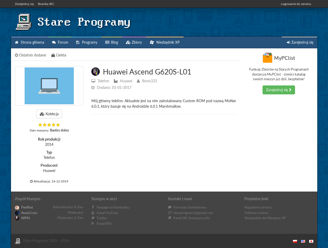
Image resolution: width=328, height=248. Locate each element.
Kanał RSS (104, 223)
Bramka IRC (46, 4)
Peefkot (24, 207)
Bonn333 (147, 81)
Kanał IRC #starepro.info (191, 218)
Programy (86, 42)
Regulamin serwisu (258, 207)
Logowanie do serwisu (296, 4)
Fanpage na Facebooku (113, 207)
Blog (111, 42)
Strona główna (29, 42)
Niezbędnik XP (165, 42)
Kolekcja (49, 114)
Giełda (58, 55)
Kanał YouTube (107, 213)
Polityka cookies (256, 213)
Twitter (102, 218)
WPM (22, 218)
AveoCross (26, 213)
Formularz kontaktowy (190, 207)
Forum (60, 42)
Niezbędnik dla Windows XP (265, 218)
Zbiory (134, 42)
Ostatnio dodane (30, 55)
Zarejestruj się (24, 4)
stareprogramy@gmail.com (193, 213)
